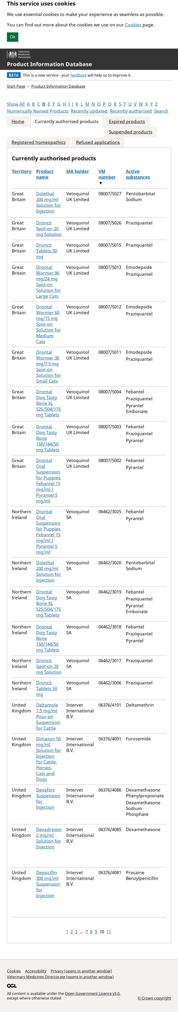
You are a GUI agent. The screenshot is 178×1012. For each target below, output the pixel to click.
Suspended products (130, 132)
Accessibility (35, 971)
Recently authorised (131, 111)
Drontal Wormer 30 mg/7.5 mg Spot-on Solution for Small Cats (48, 366)
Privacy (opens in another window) (81, 971)
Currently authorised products (67, 121)
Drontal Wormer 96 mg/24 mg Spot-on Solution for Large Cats (48, 281)
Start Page (16, 86)
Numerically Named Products (37, 111)
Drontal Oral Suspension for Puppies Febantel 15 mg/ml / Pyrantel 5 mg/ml (48, 480)
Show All (16, 104)
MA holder (77, 171)
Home (18, 121)
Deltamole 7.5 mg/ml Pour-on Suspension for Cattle (48, 716)
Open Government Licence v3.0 (92, 993)
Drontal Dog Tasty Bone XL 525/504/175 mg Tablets (48, 403)
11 (108, 932)
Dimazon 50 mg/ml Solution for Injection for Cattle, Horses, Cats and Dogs (48, 759)
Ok (13, 37)
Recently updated (89, 111)
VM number (107, 174)
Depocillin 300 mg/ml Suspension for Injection (48, 884)
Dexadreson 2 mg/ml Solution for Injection (49, 838)
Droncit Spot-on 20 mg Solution (49, 228)
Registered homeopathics (39, 142)
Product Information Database (49, 64)
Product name (45, 174)
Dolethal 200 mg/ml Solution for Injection (48, 202)
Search (161, 111)
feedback (78, 75)
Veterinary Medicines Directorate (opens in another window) (60, 976)
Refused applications (98, 142)
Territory (22, 171)
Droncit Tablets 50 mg (46, 251)
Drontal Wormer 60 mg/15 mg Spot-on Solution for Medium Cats (48, 324)
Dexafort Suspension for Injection (48, 798)
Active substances (138, 174)
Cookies (133, 25)
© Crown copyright (154, 998)
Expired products (127, 121)
